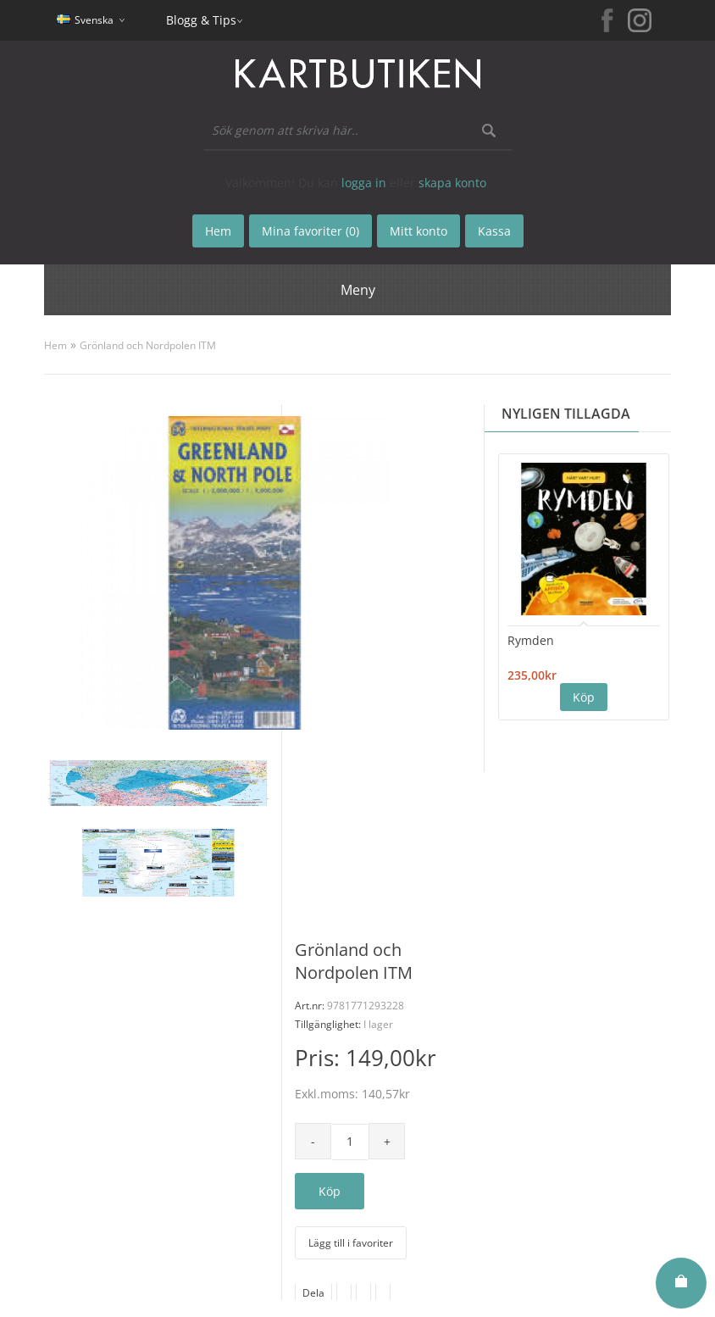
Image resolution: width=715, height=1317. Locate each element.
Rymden (530, 640)
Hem (55, 345)
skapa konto (452, 183)
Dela (313, 1293)
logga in (363, 183)
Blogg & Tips (201, 20)
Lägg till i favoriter (350, 1243)
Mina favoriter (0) (310, 231)
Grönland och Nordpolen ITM (148, 345)
